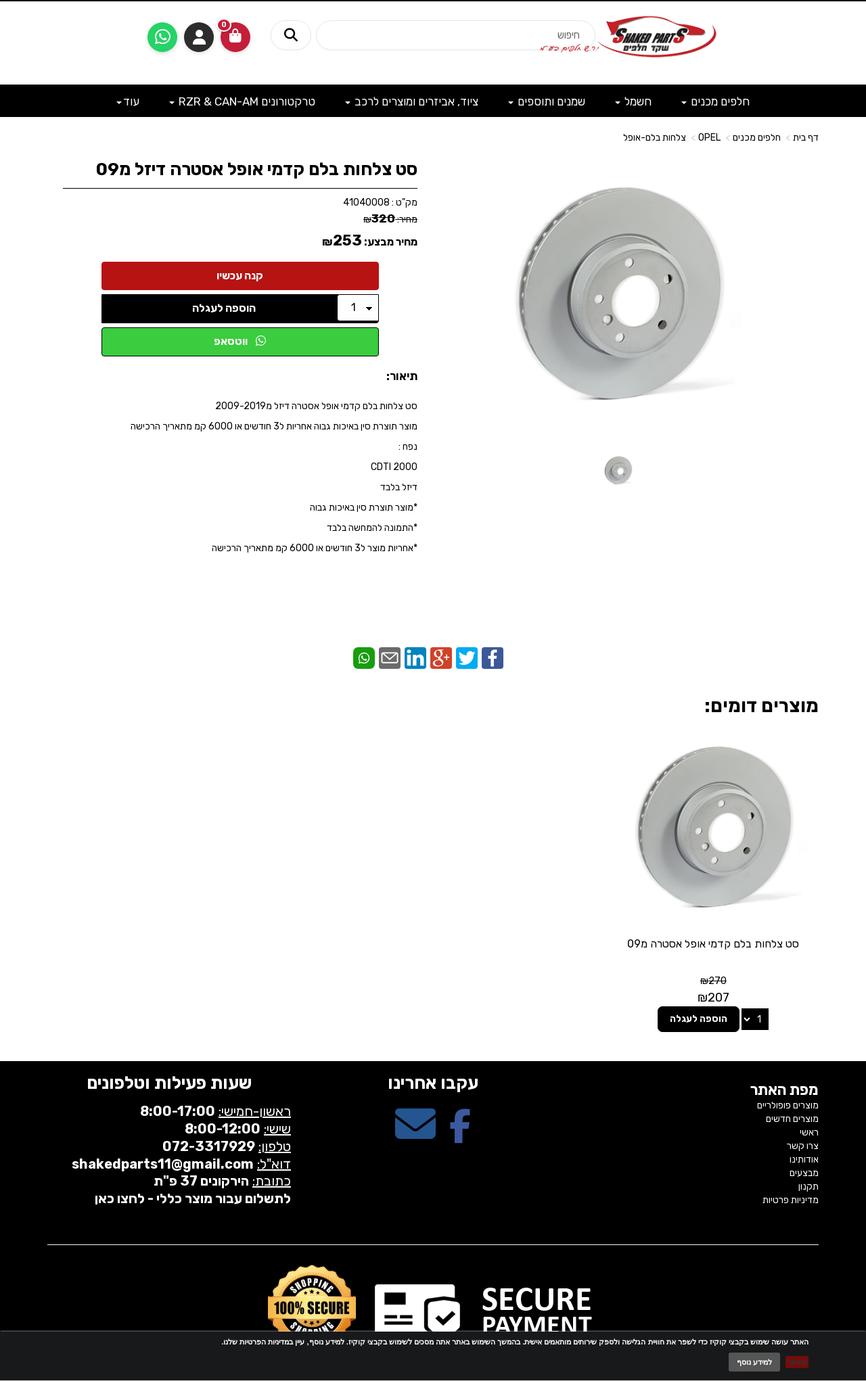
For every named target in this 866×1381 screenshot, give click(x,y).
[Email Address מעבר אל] (415, 1102)
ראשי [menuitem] (809, 1099)
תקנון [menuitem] (808, 1153)
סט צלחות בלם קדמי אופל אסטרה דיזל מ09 (256, 169)
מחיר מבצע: (390, 241)
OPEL (709, 137)
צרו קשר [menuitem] (803, 1113)
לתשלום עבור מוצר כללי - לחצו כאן (193, 1165)
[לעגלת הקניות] (235, 37)
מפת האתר (784, 1058)
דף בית (806, 137)
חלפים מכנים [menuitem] (715, 101)
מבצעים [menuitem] (804, 1140)
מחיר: (390, 219)
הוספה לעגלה (224, 308)
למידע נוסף (754, 1362)
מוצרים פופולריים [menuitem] (788, 1072)
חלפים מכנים (757, 137)
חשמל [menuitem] (633, 101)
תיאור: (401, 376)
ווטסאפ (240, 341)
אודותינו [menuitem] (804, 1126)
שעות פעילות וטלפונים (169, 1050)
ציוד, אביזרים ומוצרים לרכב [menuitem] (411, 101)
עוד (127, 101)
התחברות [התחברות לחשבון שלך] (199, 37)
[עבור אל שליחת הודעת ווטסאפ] (162, 37)
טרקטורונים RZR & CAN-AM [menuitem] (242, 101)
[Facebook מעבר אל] (460, 1102)
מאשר (797, 1362)
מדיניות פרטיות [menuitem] (790, 1167)
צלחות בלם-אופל (654, 137)
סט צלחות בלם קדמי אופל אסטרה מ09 (730, 917)
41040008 (366, 202)
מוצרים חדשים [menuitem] (792, 1086)
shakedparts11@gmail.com (163, 1131)
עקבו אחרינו (433, 1050)
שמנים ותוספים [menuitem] (546, 101)
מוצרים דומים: (761, 706)
